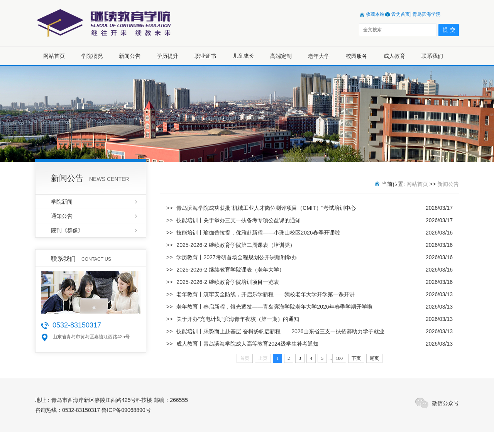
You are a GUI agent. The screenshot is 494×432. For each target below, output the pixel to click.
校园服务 (356, 56)
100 (339, 358)
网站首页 (54, 56)
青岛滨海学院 (426, 14)
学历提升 (167, 56)
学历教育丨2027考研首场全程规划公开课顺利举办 (236, 257)
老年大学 (319, 56)
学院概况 (92, 56)
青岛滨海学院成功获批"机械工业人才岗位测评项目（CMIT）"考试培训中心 (265, 208)
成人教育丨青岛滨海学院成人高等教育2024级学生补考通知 (247, 344)
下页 (356, 358)
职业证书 (205, 56)
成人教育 (394, 56)
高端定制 (281, 56)
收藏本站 (375, 14)
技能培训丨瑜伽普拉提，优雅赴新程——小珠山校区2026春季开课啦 (258, 233)
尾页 (374, 358)
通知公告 (62, 216)
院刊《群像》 (67, 230)
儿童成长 (243, 56)
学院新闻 (62, 202)
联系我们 (432, 56)
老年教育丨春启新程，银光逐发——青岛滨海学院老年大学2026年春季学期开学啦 (274, 307)
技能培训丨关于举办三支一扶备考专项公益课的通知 (238, 220)
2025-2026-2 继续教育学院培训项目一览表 (227, 282)
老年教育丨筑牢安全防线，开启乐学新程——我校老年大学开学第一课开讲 (265, 294)
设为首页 (400, 14)
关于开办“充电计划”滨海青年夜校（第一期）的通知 (237, 319)
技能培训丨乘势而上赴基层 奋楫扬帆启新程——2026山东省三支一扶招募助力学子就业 (280, 331)
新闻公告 (129, 56)
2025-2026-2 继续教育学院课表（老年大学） (230, 270)
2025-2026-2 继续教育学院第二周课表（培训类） (235, 245)
